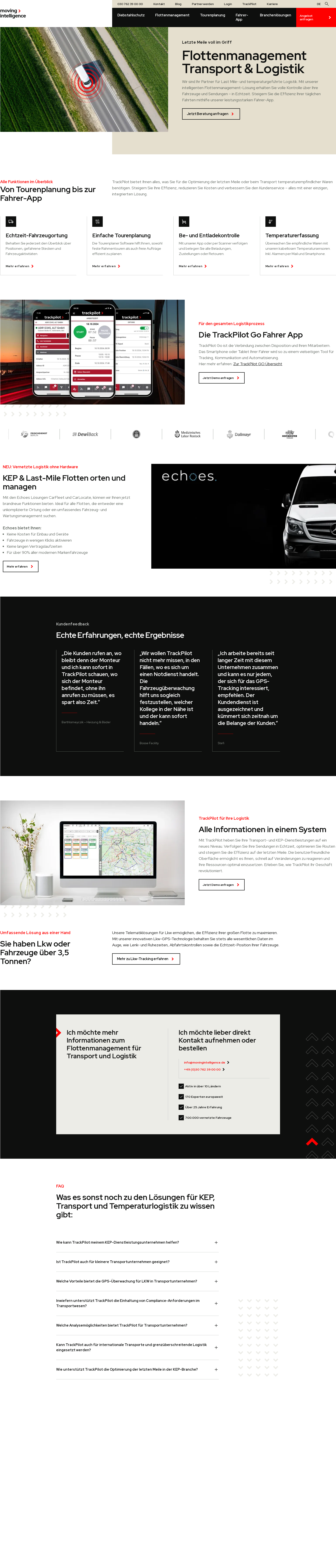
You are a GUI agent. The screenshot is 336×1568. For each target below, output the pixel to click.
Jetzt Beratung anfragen (211, 114)
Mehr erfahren (20, 566)
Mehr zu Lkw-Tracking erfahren (146, 959)
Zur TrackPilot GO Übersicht (257, 363)
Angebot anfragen (316, 17)
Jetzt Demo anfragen (221, 377)
